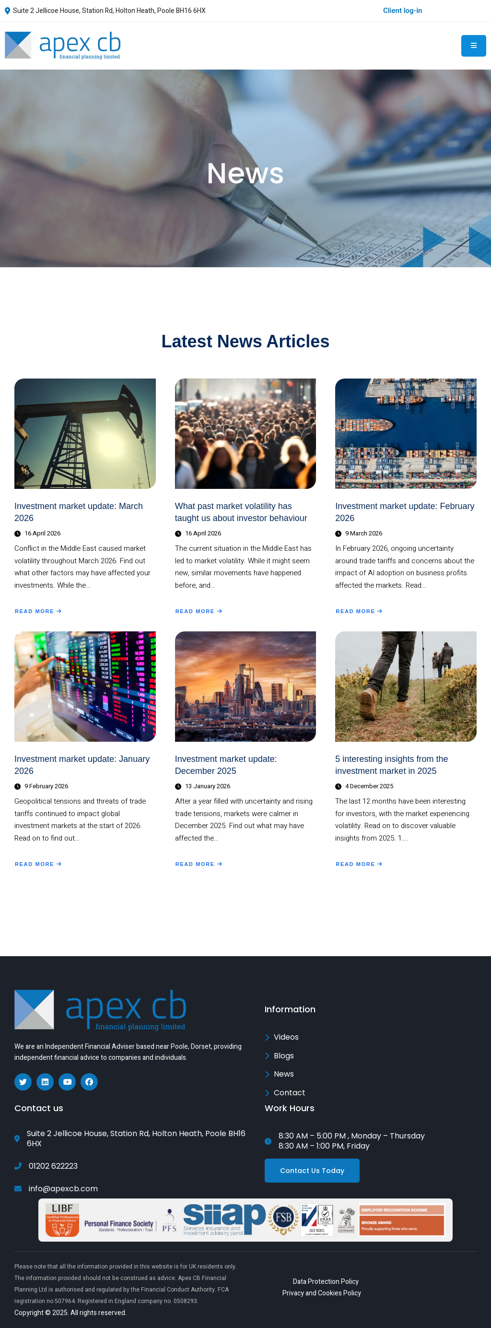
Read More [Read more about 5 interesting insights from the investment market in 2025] (359, 865)
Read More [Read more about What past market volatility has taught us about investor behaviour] (199, 612)
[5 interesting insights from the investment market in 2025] (406, 686)
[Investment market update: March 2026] (85, 434)
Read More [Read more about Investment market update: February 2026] (359, 612)
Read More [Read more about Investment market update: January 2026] (38, 865)
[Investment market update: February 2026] (406, 434)
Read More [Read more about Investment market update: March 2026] (38, 612)
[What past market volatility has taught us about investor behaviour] (245, 434)
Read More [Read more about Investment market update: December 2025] (199, 865)
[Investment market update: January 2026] (85, 686)
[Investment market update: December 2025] (245, 686)
